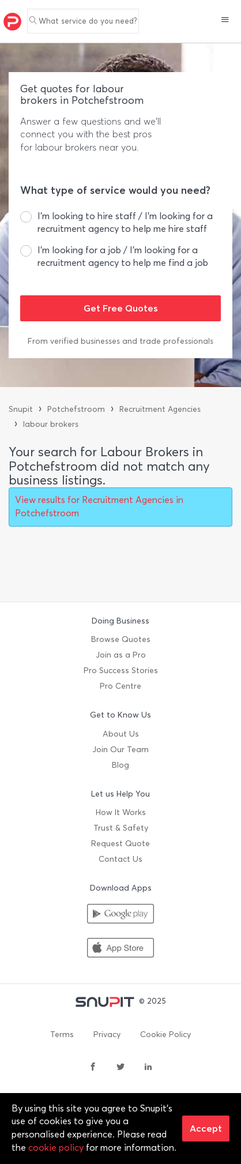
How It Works (121, 812)
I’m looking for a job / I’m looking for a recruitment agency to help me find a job (122, 256)
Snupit (21, 409)
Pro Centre (120, 686)
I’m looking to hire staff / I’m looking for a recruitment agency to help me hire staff (125, 222)
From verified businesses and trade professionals (120, 341)
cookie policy (56, 1147)
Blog (120, 765)
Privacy (106, 1034)
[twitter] (120, 1067)
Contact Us (120, 859)
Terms (62, 1034)
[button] (225, 21)
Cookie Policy (165, 1034)
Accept (206, 1128)
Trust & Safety (120, 828)
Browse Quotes (120, 639)
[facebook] (93, 1067)
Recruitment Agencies (160, 409)
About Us (121, 734)
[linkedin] (148, 1067)
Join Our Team (120, 749)
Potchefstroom (76, 409)
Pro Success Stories (121, 670)
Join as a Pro (121, 655)
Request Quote (120, 843)
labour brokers (50, 424)
